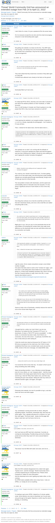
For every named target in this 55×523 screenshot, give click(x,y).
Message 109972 (18, 355)
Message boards (6, 12)
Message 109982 (18, 489)
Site (23, 2)
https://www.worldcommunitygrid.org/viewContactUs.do (30, 277)
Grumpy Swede (6, 98)
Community (15, 2)
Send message (5, 32)
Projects (14, 12)
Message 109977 (18, 445)
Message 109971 (18, 316)
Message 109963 (18, 116)
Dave (4, 44)
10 (22, 20)
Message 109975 (18, 405)
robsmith (4, 196)
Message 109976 (18, 425)
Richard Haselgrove (7, 26)
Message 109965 (18, 162)
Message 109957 (18, 98)
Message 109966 (18, 195)
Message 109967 (18, 212)
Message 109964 (18, 144)
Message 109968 (18, 237)
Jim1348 (4, 61)
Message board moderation (7, 16)
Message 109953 (18, 84)
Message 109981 (18, 463)
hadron (4, 237)
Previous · (4, 20)
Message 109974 (18, 387)
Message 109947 (18, 44)
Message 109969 (18, 284)
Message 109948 (18, 60)
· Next (24, 20)
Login (50, 2)
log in (19, 18)
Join (45, 2)
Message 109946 (18, 26)
